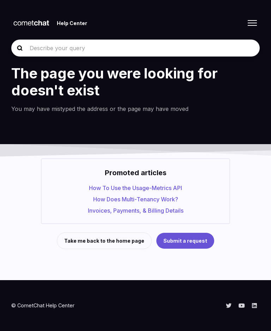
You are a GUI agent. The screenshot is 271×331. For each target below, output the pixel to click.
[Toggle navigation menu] (252, 23)
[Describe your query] (135, 48)
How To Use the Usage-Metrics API (135, 187)
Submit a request (185, 241)
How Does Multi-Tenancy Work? (135, 199)
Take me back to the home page (104, 241)
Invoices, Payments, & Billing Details (135, 210)
